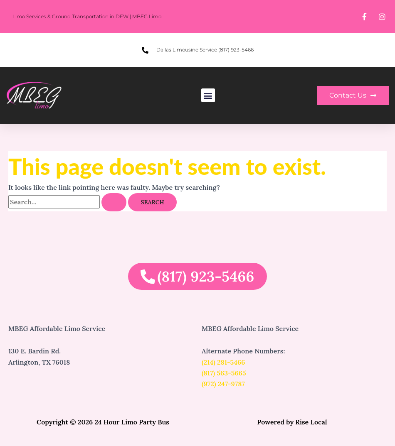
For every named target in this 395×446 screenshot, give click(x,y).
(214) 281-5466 (223, 362)
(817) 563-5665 (224, 373)
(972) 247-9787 (223, 384)
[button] (208, 95)
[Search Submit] (113, 202)
